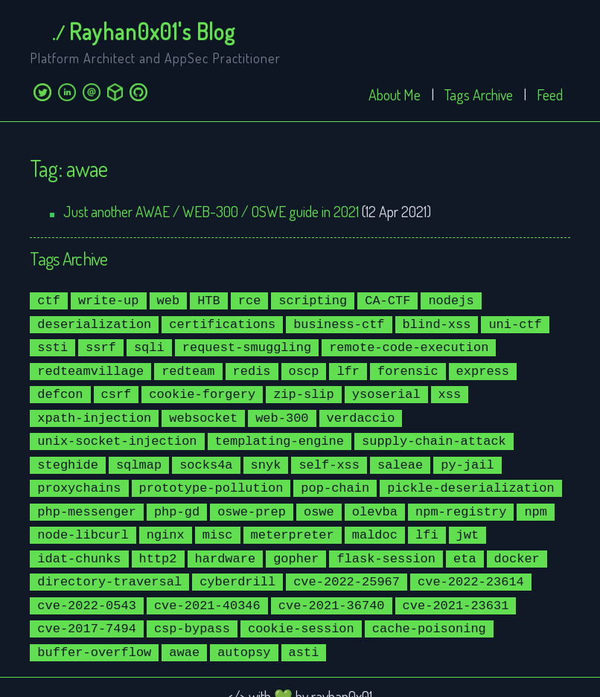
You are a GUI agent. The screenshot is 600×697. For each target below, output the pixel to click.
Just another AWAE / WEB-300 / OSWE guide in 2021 (211, 211)
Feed (550, 94)
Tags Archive (478, 94)
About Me (394, 94)
